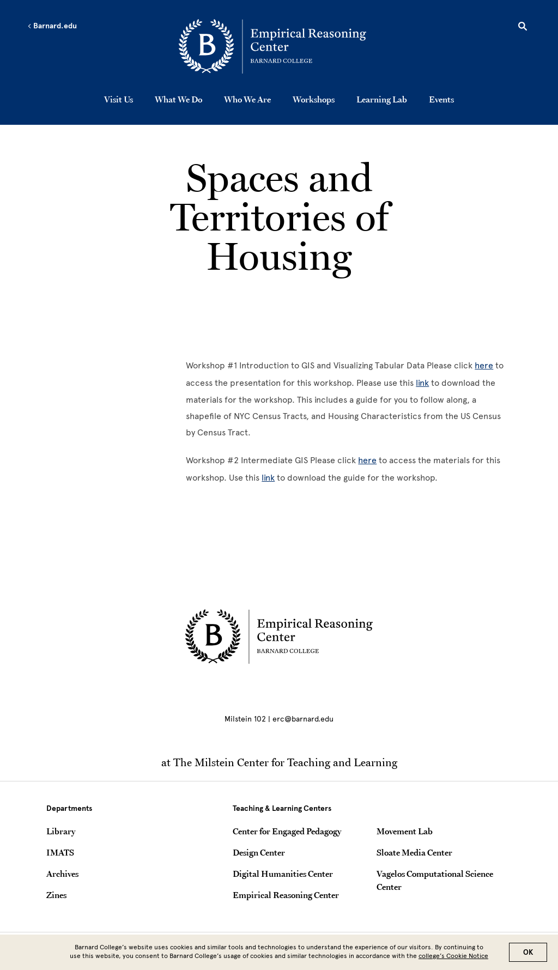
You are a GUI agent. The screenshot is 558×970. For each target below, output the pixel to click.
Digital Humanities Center (283, 873)
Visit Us (118, 99)
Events (441, 99)
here (484, 365)
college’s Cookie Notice (453, 956)
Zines (56, 894)
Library (60, 831)
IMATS (60, 852)
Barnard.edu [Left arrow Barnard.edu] (52, 26)
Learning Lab (381, 99)
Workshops (314, 99)
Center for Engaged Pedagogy (287, 831)
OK (528, 952)
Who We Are (247, 99)
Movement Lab (405, 831)
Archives (62, 873)
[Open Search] (522, 28)
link (422, 383)
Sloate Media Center (414, 852)
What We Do (178, 99)
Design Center (259, 852)
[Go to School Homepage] (282, 46)
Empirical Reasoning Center (286, 894)
